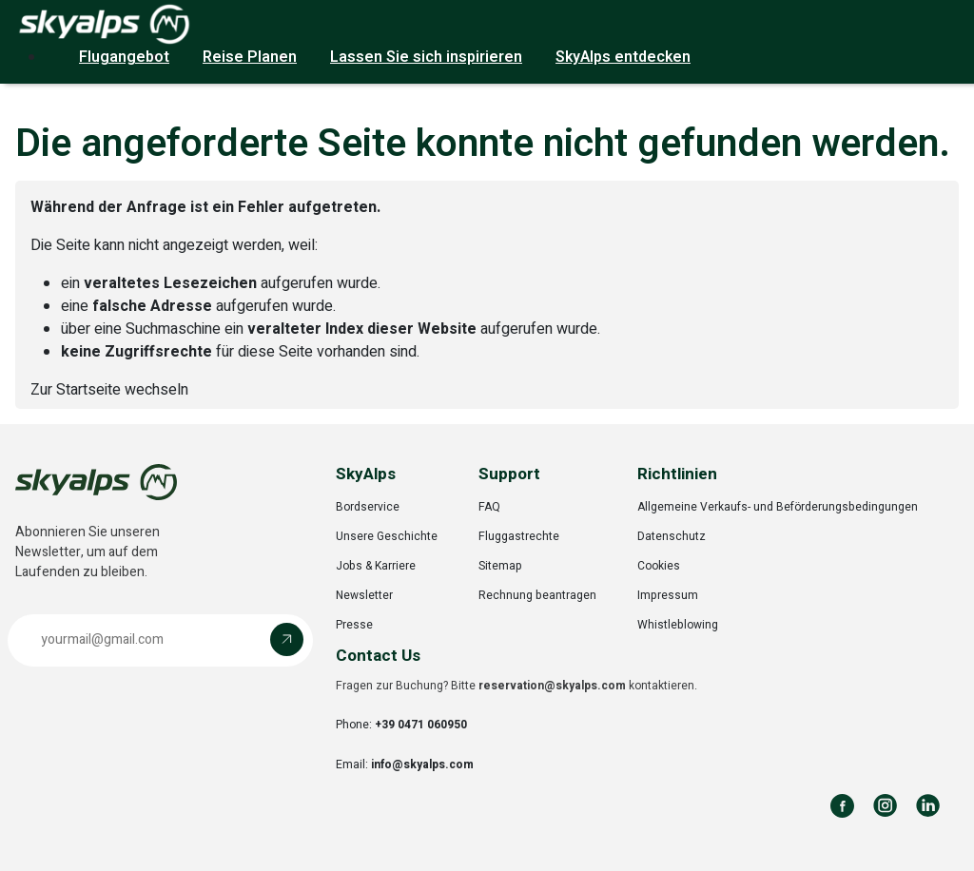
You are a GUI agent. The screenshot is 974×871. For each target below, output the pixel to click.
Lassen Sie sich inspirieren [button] (426, 57)
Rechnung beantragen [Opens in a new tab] (537, 595)
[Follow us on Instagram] (885, 806)
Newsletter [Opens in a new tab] (364, 595)
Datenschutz (671, 536)
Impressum (667, 595)
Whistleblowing (677, 624)
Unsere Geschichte (387, 536)
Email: (405, 764)
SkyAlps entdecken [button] (623, 57)
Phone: (401, 724)
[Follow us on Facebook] (842, 806)
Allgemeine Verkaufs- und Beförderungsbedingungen (777, 506)
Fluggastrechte (518, 536)
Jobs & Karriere (376, 565)
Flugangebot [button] (124, 57)
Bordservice (367, 506)
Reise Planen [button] (250, 57)
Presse (354, 624)
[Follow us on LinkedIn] (928, 806)
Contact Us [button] (378, 656)
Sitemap (500, 565)
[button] (160, 640)
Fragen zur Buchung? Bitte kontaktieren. (516, 685)
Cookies (658, 565)
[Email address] (143, 639)
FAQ (489, 506)
